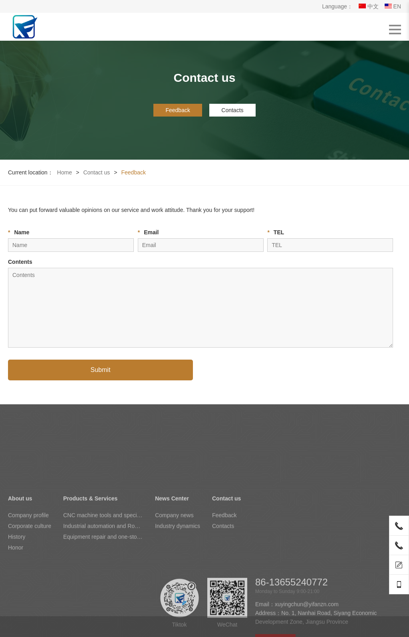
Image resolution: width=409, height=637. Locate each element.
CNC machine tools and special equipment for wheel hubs (103, 567)
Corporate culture (29, 578)
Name (19, 232)
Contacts (232, 110)
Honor (15, 600)
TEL (275, 232)
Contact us (96, 172)
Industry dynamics (177, 578)
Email (148, 232)
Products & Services (90, 551)
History (17, 589)
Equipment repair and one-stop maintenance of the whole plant (103, 589)
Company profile (28, 567)
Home (64, 172)
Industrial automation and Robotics (103, 578)
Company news (174, 567)
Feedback (177, 110)
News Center (172, 551)
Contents (20, 262)
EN (393, 6)
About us (20, 551)
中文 (369, 6)
